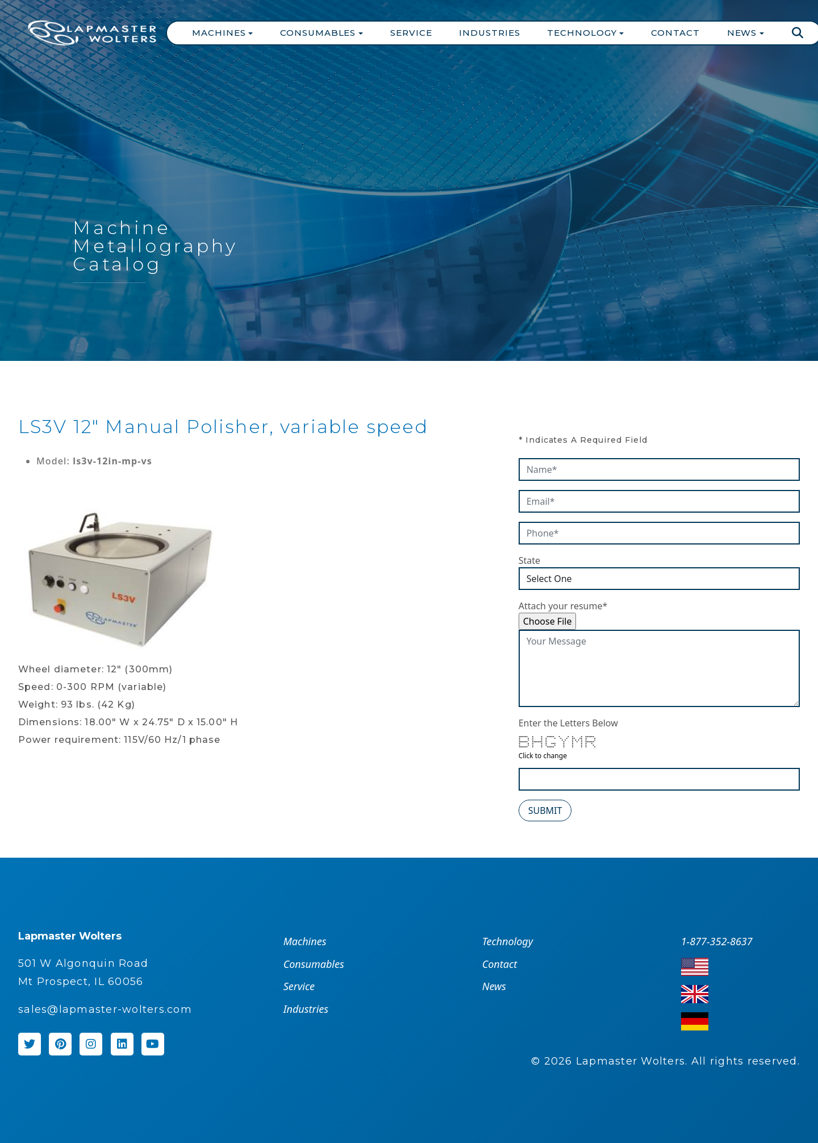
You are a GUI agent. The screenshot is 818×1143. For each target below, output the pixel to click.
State (529, 560)
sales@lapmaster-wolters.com (105, 1009)
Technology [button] (583, 32)
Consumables (313, 964)
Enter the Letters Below (568, 723)
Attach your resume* (563, 606)
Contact (675, 32)
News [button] (743, 32)
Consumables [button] (319, 32)
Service (411, 32)
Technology (507, 941)
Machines (305, 941)
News (494, 986)
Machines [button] (220, 32)
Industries (489, 32)
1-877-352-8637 (717, 941)
